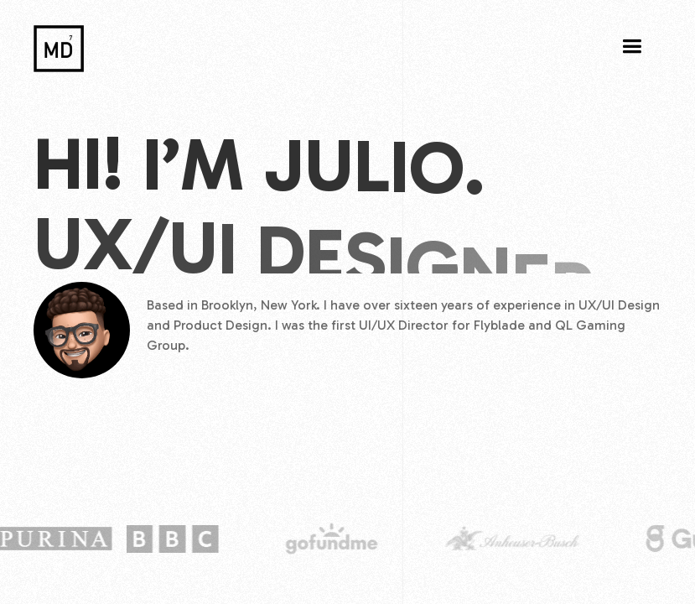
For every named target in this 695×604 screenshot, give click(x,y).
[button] (631, 46)
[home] (59, 44)
